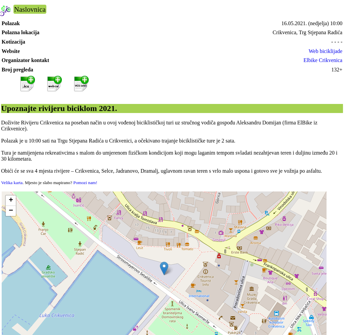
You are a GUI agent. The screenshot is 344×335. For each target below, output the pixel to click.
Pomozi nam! (85, 182)
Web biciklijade (325, 51)
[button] (164, 268)
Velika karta (12, 182)
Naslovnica (30, 9)
